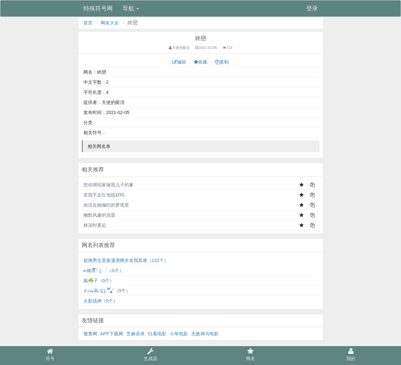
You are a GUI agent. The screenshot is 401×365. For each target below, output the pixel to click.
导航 (130, 8)
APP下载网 (111, 333)
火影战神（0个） (100, 300)
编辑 (179, 62)
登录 (312, 8)
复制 (222, 62)
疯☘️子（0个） (98, 280)
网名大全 (110, 22)
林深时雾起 (94, 225)
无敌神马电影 (205, 333)
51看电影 (157, 333)
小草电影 (179, 333)
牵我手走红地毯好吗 (103, 194)
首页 (88, 22)
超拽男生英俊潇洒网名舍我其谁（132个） (125, 260)
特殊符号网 (98, 8)
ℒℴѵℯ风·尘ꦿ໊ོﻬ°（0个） (106, 290)
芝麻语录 (135, 333)
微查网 (90, 333)
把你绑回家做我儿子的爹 (108, 184)
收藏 (201, 62)
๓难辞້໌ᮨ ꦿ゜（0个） (103, 270)
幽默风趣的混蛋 (99, 215)
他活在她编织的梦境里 (106, 205)
